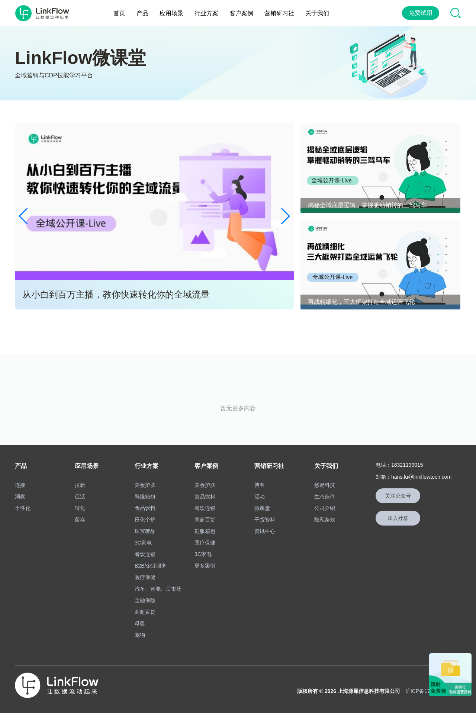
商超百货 (145, 612)
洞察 (20, 497)
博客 (259, 485)
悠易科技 (324, 485)
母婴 (140, 623)
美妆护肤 (145, 485)
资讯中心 (264, 531)
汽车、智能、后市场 (158, 589)
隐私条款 (324, 520)
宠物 (140, 635)
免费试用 (420, 13)
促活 (80, 497)
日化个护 (145, 520)
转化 (80, 508)
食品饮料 (145, 508)
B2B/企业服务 (151, 566)
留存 (80, 520)
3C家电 (143, 543)
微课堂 (262, 508)
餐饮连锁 (145, 554)
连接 (20, 485)
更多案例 (204, 566)
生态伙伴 (324, 497)
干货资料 (264, 520)
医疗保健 (145, 577)
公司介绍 (324, 508)
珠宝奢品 (145, 531)
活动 (259, 497)
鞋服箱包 (145, 497)
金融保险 (145, 600)
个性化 (22, 508)
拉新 (80, 485)
